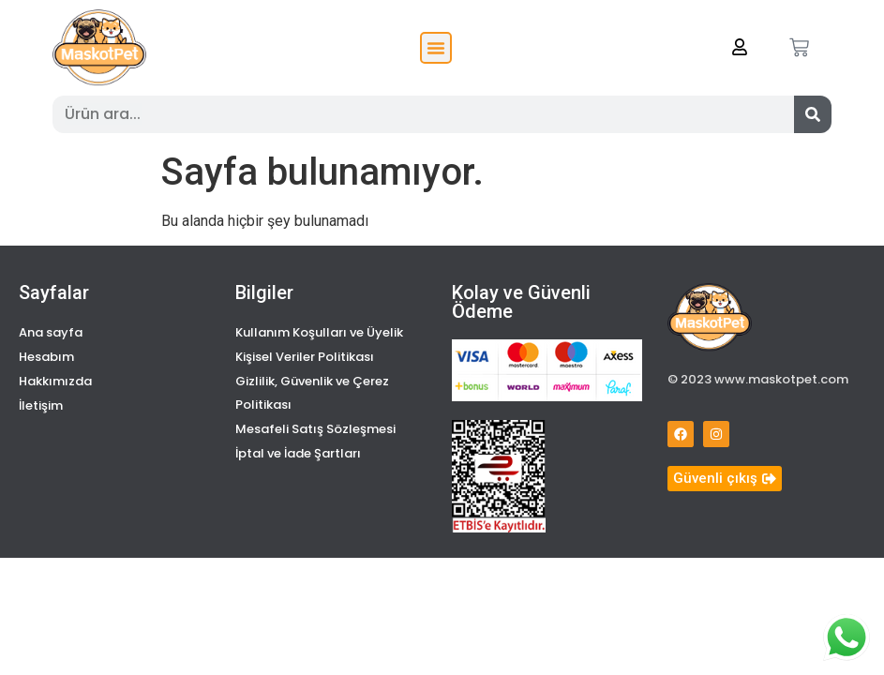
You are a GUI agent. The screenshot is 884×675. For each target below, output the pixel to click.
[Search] (813, 114)
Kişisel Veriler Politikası (304, 357)
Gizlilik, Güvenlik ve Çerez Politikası (312, 392)
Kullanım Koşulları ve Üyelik (319, 332)
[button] (436, 48)
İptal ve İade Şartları (298, 453)
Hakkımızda (55, 381)
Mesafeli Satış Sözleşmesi (315, 429)
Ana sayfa (50, 332)
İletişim (41, 405)
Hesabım (46, 357)
